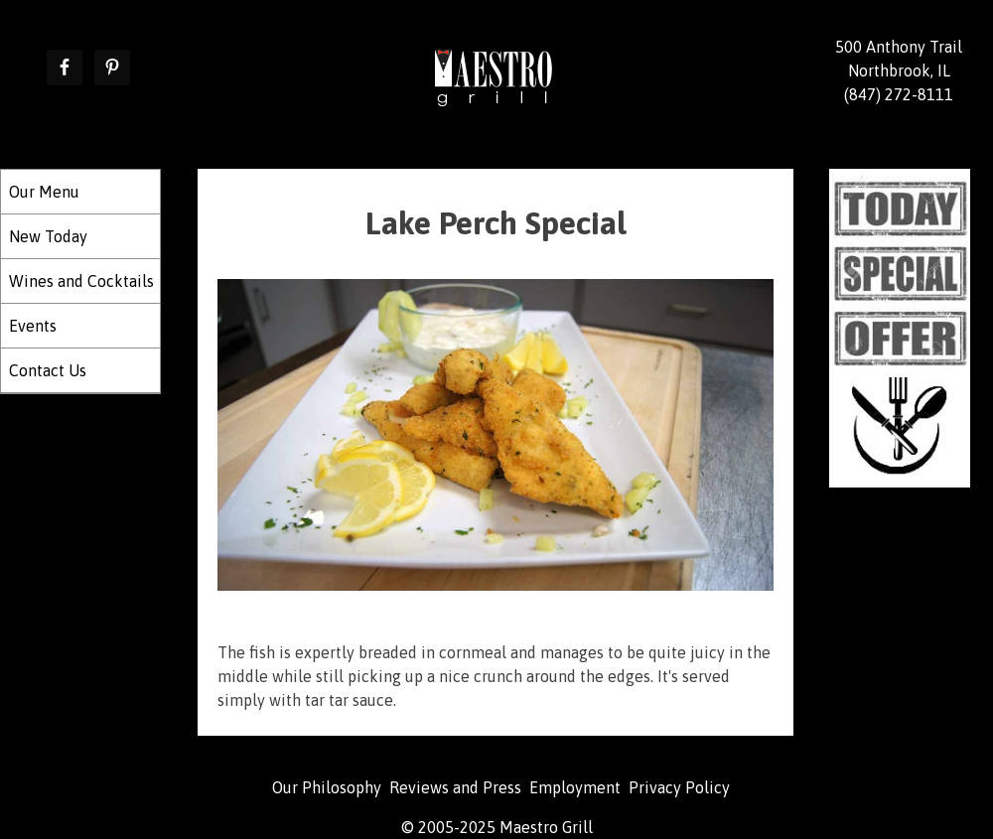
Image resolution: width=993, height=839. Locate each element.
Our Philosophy (326, 787)
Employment (575, 787)
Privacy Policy (679, 787)
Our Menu (44, 192)
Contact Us (47, 370)
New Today (48, 236)
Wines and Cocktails (81, 281)
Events (33, 326)
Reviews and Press (455, 787)
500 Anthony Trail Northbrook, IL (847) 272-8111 (898, 70)
